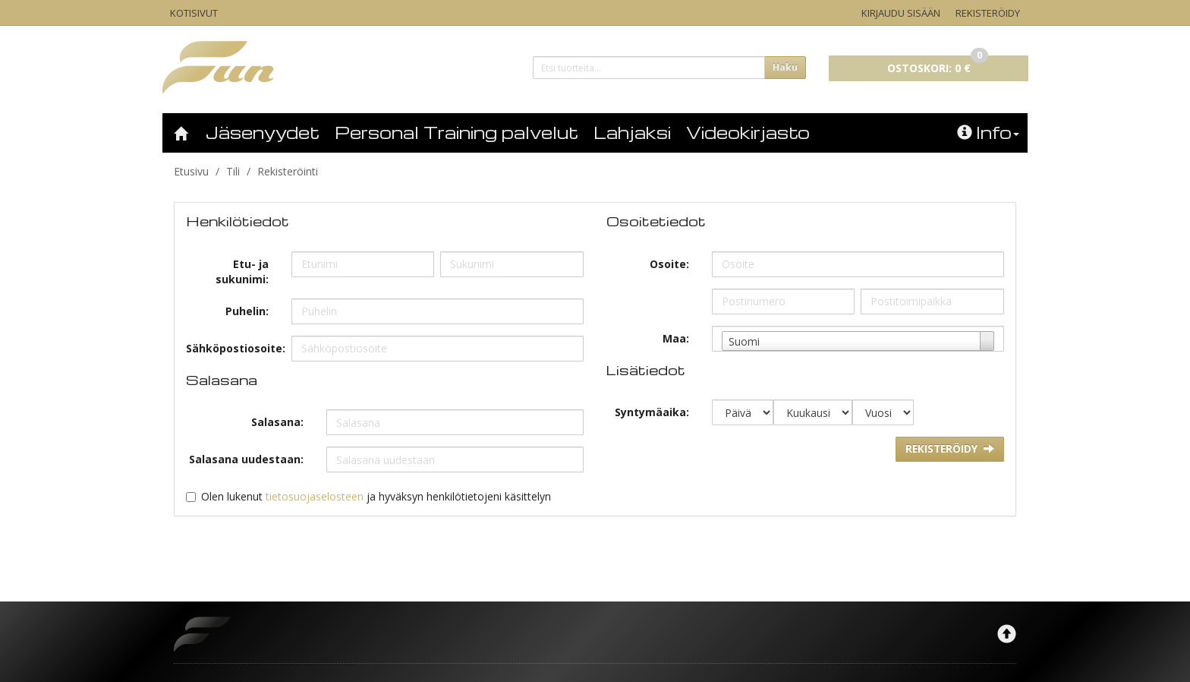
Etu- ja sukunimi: (242, 271)
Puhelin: (247, 311)
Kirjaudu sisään (900, 13)
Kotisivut (194, 13)
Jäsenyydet (263, 132)
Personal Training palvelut (456, 132)
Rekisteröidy (987, 13)
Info (988, 132)
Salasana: (277, 422)
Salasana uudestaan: (246, 459)
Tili (233, 171)
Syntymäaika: (652, 412)
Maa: (676, 338)
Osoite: (669, 264)
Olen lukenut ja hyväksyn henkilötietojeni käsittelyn (376, 496)
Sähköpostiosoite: (233, 348)
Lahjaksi (632, 132)
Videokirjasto (748, 132)
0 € (937, 65)
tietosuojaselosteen (315, 496)
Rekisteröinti (287, 171)
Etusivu (191, 171)
